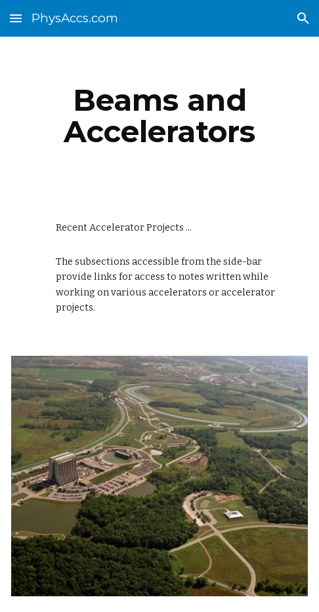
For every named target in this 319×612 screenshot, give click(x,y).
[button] (16, 18)
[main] (159, 116)
